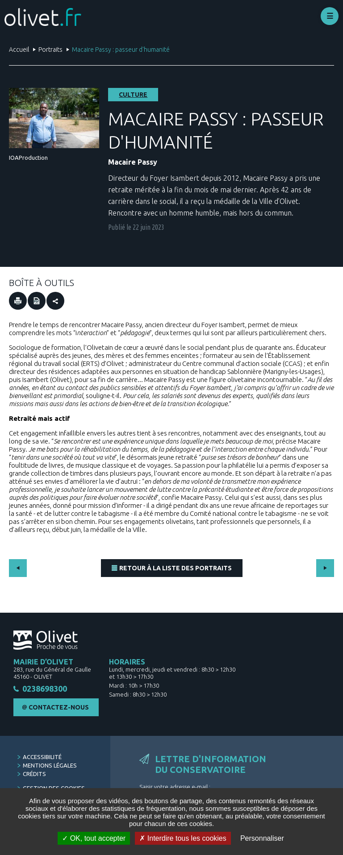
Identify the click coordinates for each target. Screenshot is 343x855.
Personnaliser (262, 838)
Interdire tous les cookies (182, 838)
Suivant (325, 568)
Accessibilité (42, 757)
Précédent (18, 568)
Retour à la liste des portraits (175, 568)
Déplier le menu (330, 16)
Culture (133, 94)
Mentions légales (50, 765)
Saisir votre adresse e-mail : (174, 787)
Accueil (19, 49)
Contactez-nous (59, 707)
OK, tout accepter (93, 838)
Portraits (50, 49)
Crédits (34, 774)
